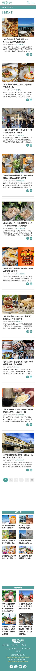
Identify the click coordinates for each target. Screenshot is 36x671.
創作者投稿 (5, 645)
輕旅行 (7, 3)
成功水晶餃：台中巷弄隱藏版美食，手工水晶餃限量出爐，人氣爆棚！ (18, 224)
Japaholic (19, 321)
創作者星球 (15, 645)
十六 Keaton (20, 135)
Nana (17, 367)
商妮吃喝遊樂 (20, 228)
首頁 (2, 7)
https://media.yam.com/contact (18, 661)
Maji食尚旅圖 (20, 180)
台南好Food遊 (20, 44)
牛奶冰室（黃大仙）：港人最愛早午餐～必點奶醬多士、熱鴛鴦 (18, 131)
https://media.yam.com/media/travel (18, 657)
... (21, 480)
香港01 (18, 90)
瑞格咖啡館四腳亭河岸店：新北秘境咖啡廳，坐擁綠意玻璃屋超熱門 (18, 176)
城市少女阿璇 (20, 274)
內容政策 (23, 645)
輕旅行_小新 (20, 460)
